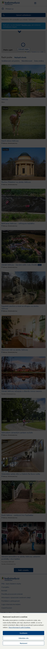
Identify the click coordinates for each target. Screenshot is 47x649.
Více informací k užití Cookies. (19, 627)
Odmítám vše (23, 638)
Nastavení (23, 643)
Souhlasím (23, 633)
